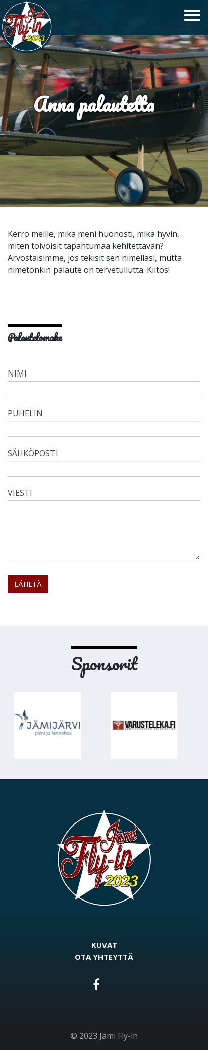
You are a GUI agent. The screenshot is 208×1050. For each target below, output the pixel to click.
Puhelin (25, 413)
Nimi (17, 373)
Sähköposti (33, 453)
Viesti (20, 492)
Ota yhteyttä (104, 957)
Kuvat (104, 945)
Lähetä (28, 584)
